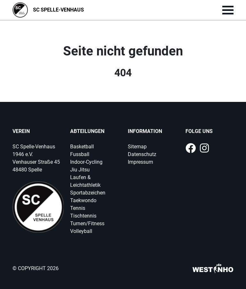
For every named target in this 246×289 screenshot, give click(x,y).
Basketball (82, 147)
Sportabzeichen (87, 193)
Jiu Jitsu (80, 170)
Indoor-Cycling (86, 162)
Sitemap (137, 147)
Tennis (77, 208)
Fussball (79, 154)
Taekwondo (83, 200)
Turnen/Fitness (87, 223)
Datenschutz (142, 154)
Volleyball (81, 231)
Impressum (140, 162)
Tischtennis (83, 216)
